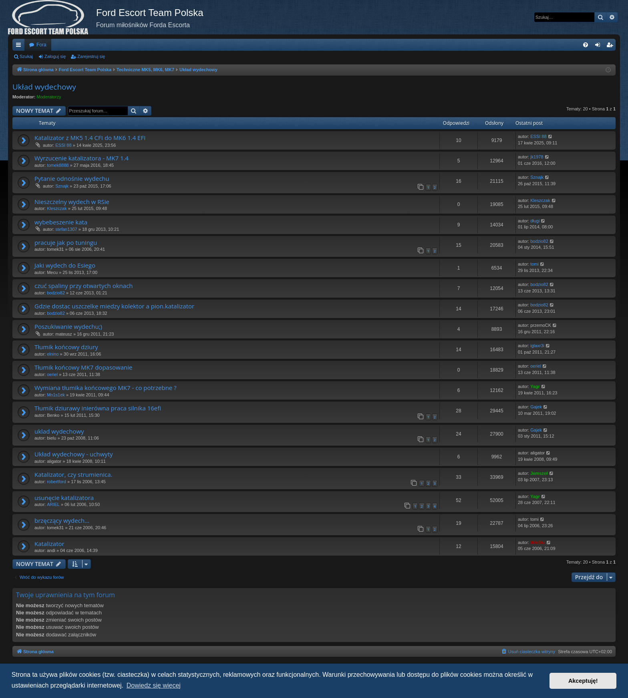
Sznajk (61, 186)
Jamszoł (538, 473)
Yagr (535, 386)
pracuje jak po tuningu (65, 242)
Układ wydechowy (44, 87)
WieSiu (537, 542)
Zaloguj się (55, 56)
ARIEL (53, 504)
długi (534, 220)
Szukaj (26, 56)
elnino (52, 354)
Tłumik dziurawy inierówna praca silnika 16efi (97, 408)
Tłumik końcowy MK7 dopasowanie (83, 367)
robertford (56, 481)
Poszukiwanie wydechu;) (68, 326)
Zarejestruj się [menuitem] (611, 46)
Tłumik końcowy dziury (66, 347)
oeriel (52, 374)
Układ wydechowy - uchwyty (73, 454)
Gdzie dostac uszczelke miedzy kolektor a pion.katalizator (114, 306)
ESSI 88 (63, 145)
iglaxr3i (537, 345)
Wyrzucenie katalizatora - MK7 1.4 (81, 158)
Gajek (536, 406)
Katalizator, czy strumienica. (73, 474)
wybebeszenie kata (60, 222)
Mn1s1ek (56, 394)
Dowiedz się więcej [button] (154, 685)
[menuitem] (586, 45)
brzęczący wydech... (61, 520)
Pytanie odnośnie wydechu (71, 178)
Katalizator (49, 544)
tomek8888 (57, 165)
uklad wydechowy (59, 431)
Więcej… (20, 46)
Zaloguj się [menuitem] (599, 46)
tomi (534, 264)
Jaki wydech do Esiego (64, 265)
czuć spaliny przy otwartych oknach (83, 286)
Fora (41, 45)
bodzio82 (539, 241)
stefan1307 (66, 229)
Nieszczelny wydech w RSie (71, 202)
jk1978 (536, 156)
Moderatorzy (49, 96)
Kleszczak (57, 208)
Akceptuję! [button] (583, 681)
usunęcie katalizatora (64, 498)
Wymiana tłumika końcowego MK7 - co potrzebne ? (105, 388)
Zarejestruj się (91, 56)
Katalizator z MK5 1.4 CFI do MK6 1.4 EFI (89, 138)
